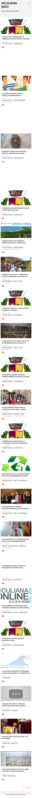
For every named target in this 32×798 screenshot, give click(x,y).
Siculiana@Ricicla (23, 480)
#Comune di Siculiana (7, 43)
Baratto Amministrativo (19, 100)
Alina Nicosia (14, 710)
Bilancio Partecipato (18, 381)
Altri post (27, 787)
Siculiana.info (15, 793)
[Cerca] (26, 3)
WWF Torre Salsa (17, 579)
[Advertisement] (16, 63)
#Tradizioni (16, 414)
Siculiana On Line (23, 612)
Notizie (4, 775)
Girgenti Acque (22, 545)
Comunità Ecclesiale (18, 157)
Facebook (28, 793)
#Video (20, 281)
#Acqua (4, 545)
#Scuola (15, 281)
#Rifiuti (15, 347)
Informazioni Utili (18, 43)
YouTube (22, 793)
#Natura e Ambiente (18, 247)
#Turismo (15, 612)
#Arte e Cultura (6, 710)
